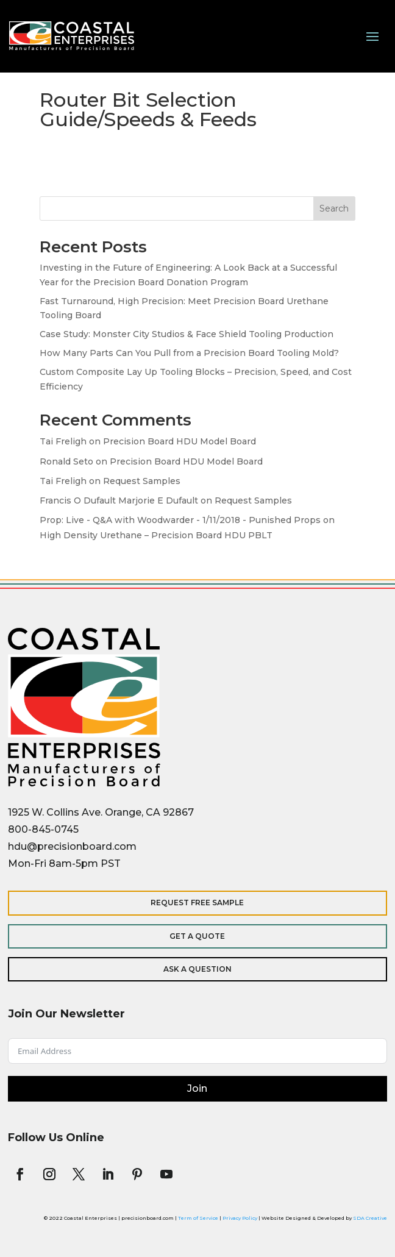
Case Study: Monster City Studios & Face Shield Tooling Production (186, 334)
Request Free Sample (197, 902)
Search (334, 208)
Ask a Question (197, 969)
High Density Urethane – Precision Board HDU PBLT (156, 535)
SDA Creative (370, 1218)
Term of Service (198, 1218)
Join (197, 1088)
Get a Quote (197, 936)
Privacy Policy (239, 1218)
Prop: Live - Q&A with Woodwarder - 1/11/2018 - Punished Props (180, 520)
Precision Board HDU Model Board (179, 441)
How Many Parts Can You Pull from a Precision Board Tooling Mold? (189, 352)
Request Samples (141, 480)
